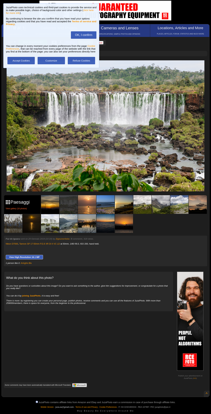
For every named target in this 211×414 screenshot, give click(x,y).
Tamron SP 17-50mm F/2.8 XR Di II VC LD (39, 244)
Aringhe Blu (26, 263)
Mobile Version (47, 407)
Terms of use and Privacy (86, 407)
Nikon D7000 (12, 244)
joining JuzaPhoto (31, 295)
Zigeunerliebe (63, 239)
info (194, 378)
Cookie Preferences (108, 407)
